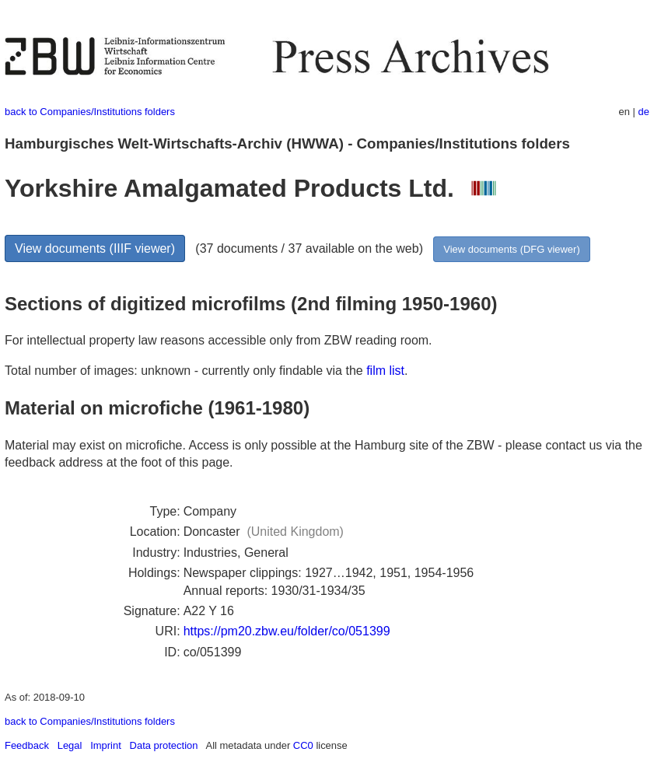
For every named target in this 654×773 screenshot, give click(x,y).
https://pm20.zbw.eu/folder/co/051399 (287, 631)
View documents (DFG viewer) (511, 249)
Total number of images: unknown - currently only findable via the (185, 370)
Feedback (27, 745)
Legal (70, 745)
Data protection (164, 745)
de (643, 111)
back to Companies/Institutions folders (90, 111)
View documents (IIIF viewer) (95, 248)
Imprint (105, 745)
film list (385, 370)
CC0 (303, 745)
